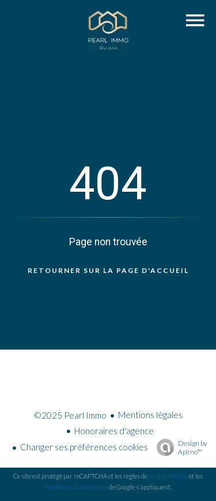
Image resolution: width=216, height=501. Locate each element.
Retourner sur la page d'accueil (108, 270)
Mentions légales (150, 414)
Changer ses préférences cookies (84, 447)
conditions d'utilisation (76, 487)
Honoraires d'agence (114, 431)
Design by (179, 447)
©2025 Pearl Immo (70, 415)
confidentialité (168, 476)
